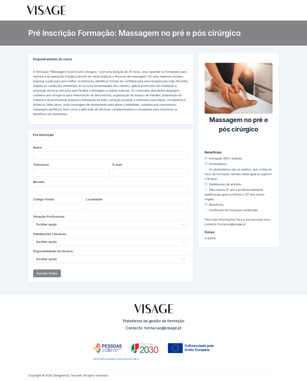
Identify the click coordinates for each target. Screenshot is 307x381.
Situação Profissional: (49, 216)
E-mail (117, 165)
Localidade (94, 199)
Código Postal (43, 199)
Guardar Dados (47, 273)
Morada (38, 182)
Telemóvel (41, 165)
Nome (37, 147)
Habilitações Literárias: (50, 234)
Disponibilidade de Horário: (53, 251)
